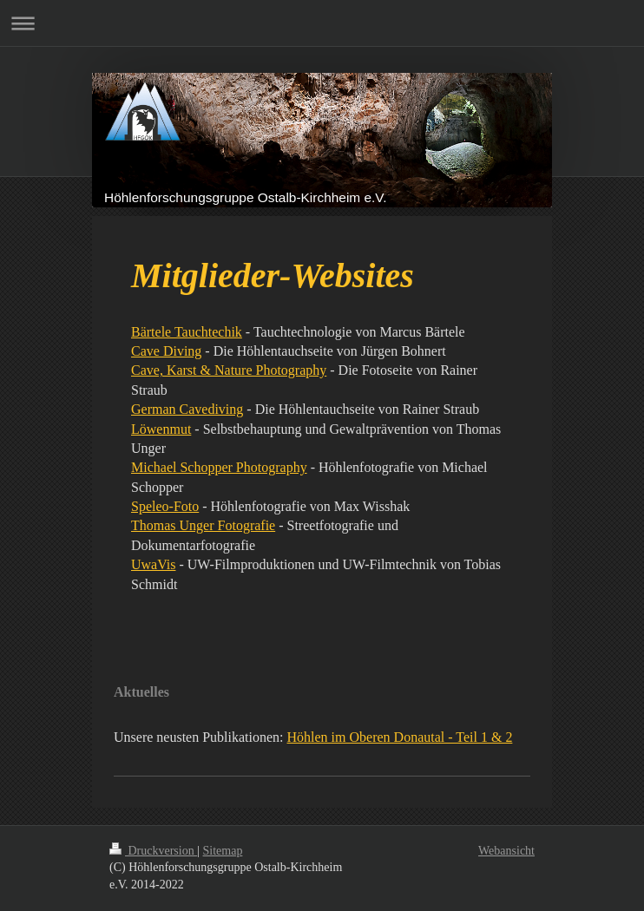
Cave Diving (166, 351)
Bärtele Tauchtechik (186, 331)
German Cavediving (187, 409)
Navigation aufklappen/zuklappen (322, 23)
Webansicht (506, 850)
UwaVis (153, 564)
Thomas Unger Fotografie (203, 525)
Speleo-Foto (165, 506)
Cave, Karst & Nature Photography (228, 370)
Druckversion (153, 850)
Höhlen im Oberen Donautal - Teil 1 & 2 (400, 737)
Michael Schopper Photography (219, 467)
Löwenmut (161, 429)
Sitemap (223, 850)
